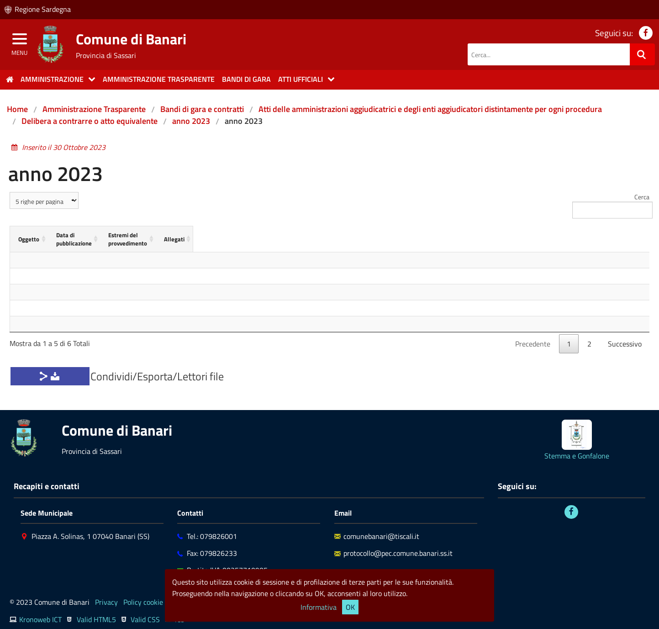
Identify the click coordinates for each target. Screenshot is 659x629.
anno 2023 (191, 121)
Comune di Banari (131, 39)
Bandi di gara (246, 79)
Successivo (625, 335)
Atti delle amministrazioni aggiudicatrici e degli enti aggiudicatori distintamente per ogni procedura (430, 109)
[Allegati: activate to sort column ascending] (599, 235)
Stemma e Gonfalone (576, 447)
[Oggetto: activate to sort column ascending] (61, 235)
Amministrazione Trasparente (94, 109)
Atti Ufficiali (300, 79)
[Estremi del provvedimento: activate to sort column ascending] (429, 235)
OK (350, 607)
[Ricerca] (642, 54)
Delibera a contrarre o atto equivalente (89, 121)
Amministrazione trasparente (159, 79)
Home (17, 109)
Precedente (532, 335)
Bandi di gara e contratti (202, 109)
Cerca (610, 205)
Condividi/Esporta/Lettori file (157, 368)
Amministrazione (52, 79)
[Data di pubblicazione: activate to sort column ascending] (212, 235)
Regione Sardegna (43, 9)
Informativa (319, 607)
